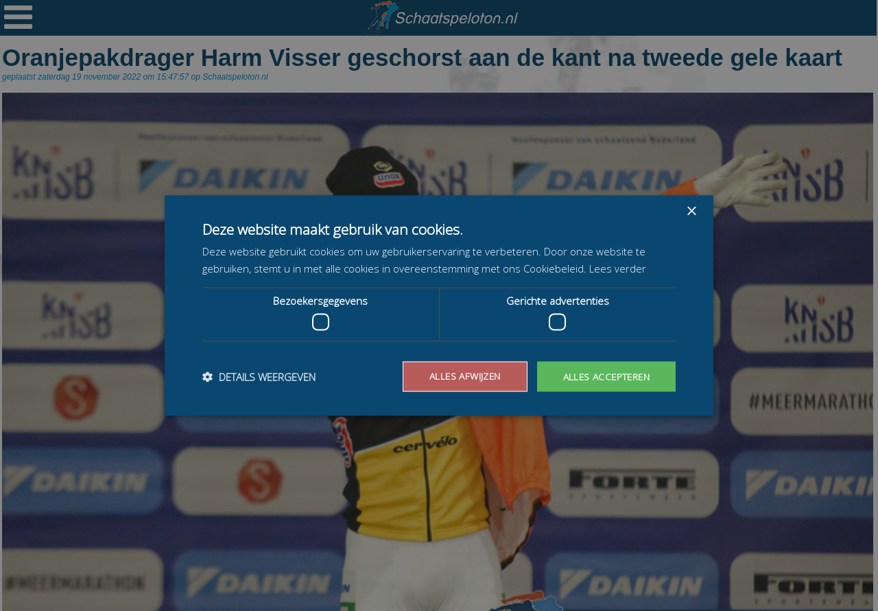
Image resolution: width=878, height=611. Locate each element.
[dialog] (439, 305)
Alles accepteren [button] (605, 375)
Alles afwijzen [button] (460, 375)
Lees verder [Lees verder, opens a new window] (617, 268)
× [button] (691, 211)
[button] (259, 377)
